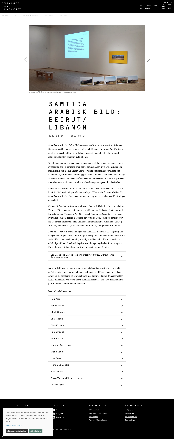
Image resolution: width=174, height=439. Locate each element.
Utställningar (22, 16)
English (168, 2)
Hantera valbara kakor (13, 425)
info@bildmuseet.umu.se (98, 413)
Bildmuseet (7, 16)
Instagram (59, 413)
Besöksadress (93, 417)
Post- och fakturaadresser (98, 420)
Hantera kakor (130, 420)
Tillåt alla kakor (35, 431)
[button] (87, 256)
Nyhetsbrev (60, 417)
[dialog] (28, 422)
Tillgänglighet (130, 410)
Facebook (59, 410)
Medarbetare (129, 413)
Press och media (131, 417)
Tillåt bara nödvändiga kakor (17, 431)
